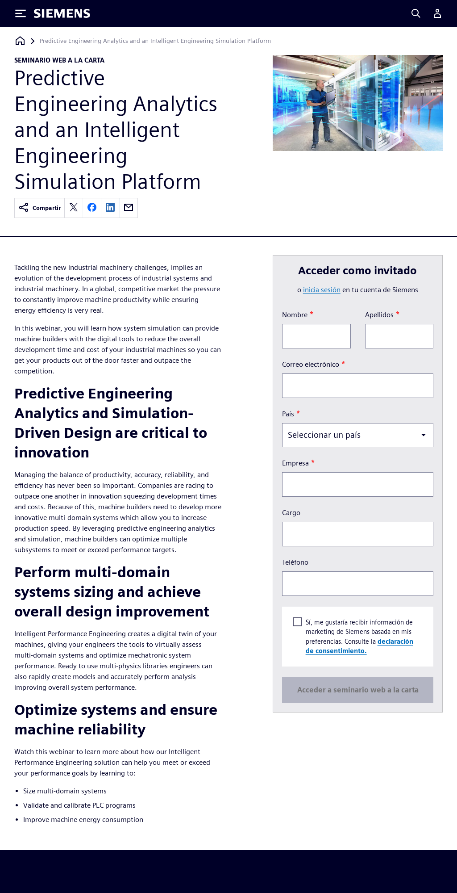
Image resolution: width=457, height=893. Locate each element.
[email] (128, 208)
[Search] (416, 13)
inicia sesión (322, 289)
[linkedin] (110, 208)
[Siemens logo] (62, 13)
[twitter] (74, 208)
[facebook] (92, 208)
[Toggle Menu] (20, 13)
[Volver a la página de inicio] (20, 40)
